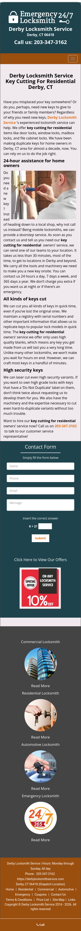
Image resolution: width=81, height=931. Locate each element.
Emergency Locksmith (40, 795)
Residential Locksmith (40, 693)
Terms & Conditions (19, 899)
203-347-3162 (50, 42)
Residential (25, 889)
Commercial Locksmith (40, 641)
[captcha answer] (45, 526)
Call (40, 925)
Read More (40, 685)
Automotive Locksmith (40, 744)
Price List (43, 899)
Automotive (66, 889)
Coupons (41, 894)
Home (10, 889)
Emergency (22, 894)
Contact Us (58, 894)
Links (71, 899)
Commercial (46, 889)
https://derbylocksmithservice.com (40, 879)
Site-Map (59, 899)
